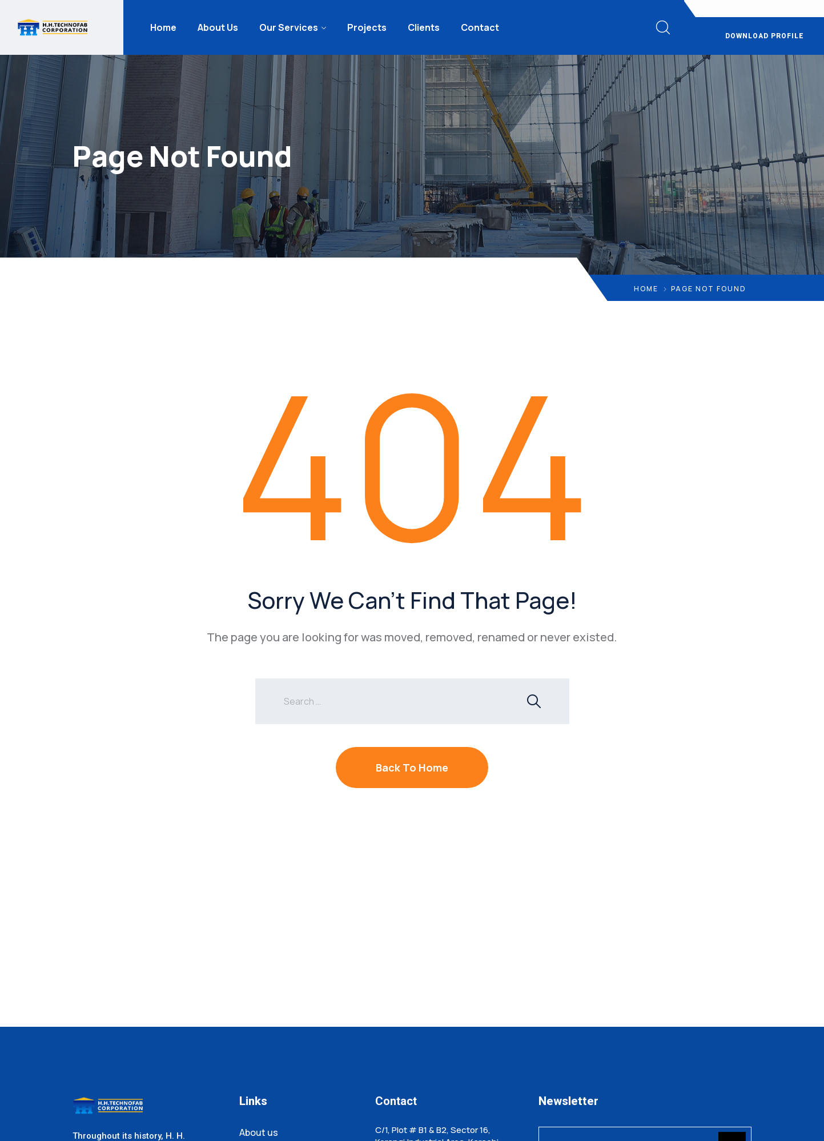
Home (163, 27)
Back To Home (412, 767)
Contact (480, 27)
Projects (367, 27)
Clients (424, 27)
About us (258, 1132)
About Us (218, 27)
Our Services (288, 27)
